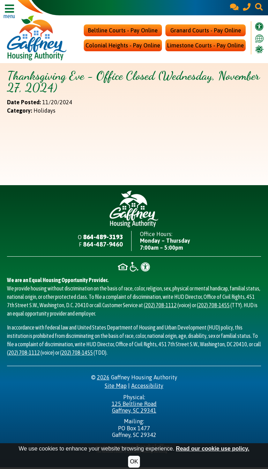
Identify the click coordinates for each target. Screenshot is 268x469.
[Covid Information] (259, 49)
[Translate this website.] (259, 39)
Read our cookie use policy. (212, 449)
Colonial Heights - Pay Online (122, 46)
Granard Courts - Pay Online (205, 31)
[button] (259, 7)
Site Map (116, 387)
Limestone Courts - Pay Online (205, 46)
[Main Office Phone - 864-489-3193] (247, 7)
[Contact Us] (234, 7)
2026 (103, 379)
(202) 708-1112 (160, 307)
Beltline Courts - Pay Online (123, 31)
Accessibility (147, 387)
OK (134, 461)
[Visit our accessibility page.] (259, 27)
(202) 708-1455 (213, 307)
